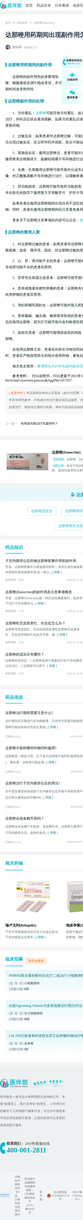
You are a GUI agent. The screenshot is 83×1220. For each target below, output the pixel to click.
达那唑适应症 (41, 511)
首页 (29, 5)
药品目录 (44, 5)
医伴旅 (41, 1195)
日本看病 (62, 5)
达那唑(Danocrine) (44, 22)
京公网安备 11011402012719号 (60, 1196)
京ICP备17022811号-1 (77, 1196)
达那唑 (40, 113)
